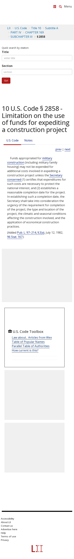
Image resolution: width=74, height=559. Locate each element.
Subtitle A (51, 28)
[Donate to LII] (54, 6)
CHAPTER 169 (34, 32)
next (67, 149)
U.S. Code (12, 140)
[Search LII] (60, 6)
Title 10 (36, 28)
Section (7, 66)
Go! (6, 80)
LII (9, 28)
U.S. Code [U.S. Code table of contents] (21, 28)
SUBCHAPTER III (22, 37)
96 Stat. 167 (15, 237)
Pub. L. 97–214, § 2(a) (30, 232)
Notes (28, 140)
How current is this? (25, 350)
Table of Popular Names (28, 342)
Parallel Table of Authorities (31, 346)
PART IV (16, 32)
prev (58, 149)
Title (5, 52)
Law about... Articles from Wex (32, 337)
